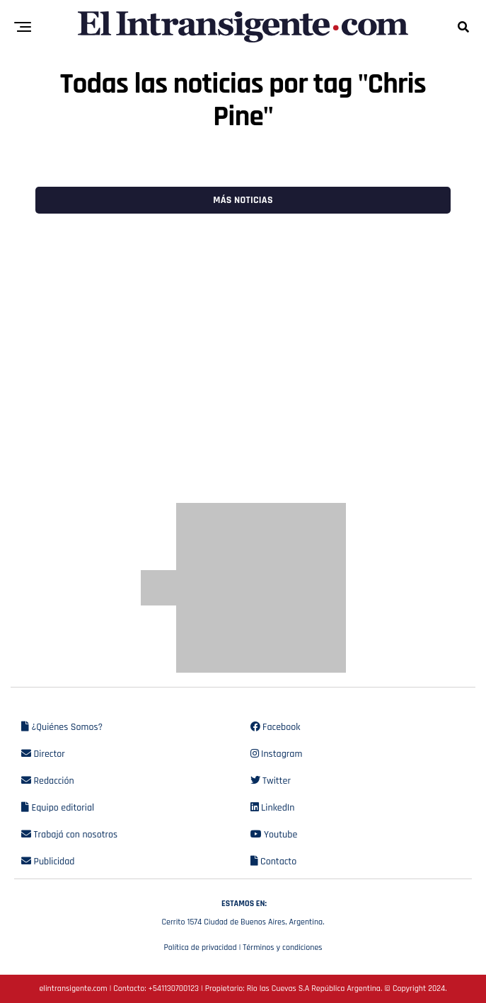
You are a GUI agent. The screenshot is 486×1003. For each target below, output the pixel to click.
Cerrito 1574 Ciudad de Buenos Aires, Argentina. (243, 911)
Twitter (270, 781)
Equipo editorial (57, 807)
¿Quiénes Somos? (62, 727)
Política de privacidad (199, 947)
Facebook (275, 727)
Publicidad (47, 861)
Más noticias (242, 200)
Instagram (276, 754)
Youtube (274, 834)
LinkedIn (272, 807)
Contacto (273, 861)
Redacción (47, 781)
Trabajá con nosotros (69, 834)
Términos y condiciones (282, 947)
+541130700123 (174, 988)
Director (43, 754)
